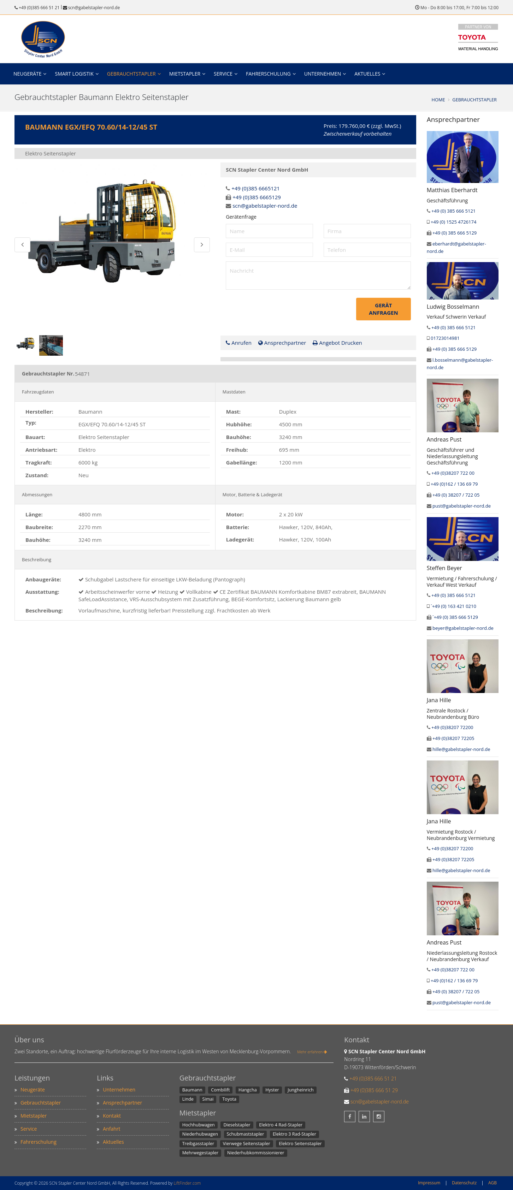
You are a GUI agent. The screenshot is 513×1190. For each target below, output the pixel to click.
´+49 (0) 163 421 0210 (453, 606)
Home (438, 99)
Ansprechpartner (282, 341)
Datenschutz (464, 1183)
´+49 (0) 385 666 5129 (455, 617)
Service (223, 73)
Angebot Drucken (337, 341)
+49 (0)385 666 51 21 (39, 8)
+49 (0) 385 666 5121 (453, 211)
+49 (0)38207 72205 (453, 738)
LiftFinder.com (187, 1183)
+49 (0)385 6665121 (255, 188)
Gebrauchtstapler (131, 73)
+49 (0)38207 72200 (452, 727)
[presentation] (279, 311)
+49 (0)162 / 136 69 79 (454, 484)
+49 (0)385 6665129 (256, 196)
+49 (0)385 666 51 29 (374, 1090)
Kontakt (112, 1115)
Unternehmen (322, 73)
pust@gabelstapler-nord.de (461, 506)
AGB (492, 1183)
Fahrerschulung (268, 73)
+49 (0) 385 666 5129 (454, 233)
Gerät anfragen (385, 308)
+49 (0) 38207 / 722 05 (455, 495)
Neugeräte (27, 73)
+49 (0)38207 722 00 (452, 473)
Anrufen (239, 341)
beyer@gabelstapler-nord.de (463, 628)
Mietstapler (184, 73)
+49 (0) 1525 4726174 (453, 222)
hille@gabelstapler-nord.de (461, 749)
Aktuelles (367, 73)
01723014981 (445, 338)
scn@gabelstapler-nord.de (94, 8)
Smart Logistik (74, 73)
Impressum (429, 1183)
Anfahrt (111, 1128)
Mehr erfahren (312, 1051)
